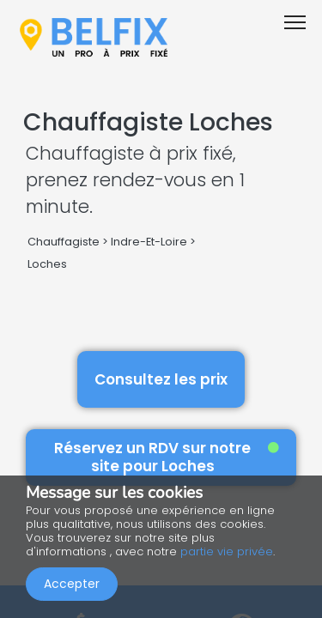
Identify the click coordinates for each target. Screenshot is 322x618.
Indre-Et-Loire (149, 241)
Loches (47, 264)
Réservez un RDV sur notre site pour (166, 457)
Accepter (72, 583)
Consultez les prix (161, 379)
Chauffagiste (63, 241)
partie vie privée (226, 551)
